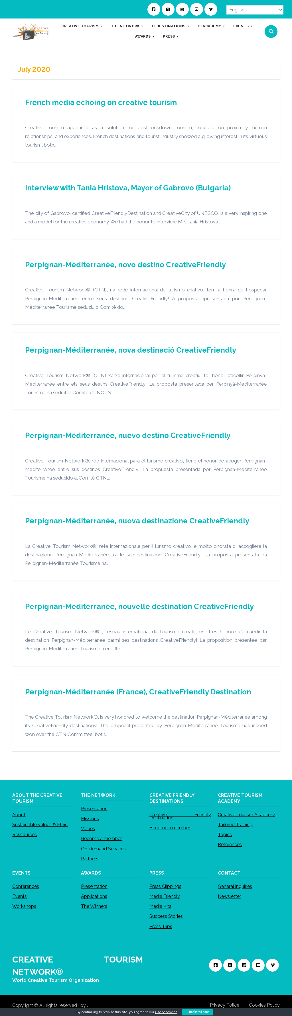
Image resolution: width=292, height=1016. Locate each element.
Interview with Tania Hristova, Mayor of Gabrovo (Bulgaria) (128, 188)
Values (88, 828)
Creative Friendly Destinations (180, 816)
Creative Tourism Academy (246, 814)
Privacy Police (224, 1005)
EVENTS (241, 26)
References (230, 844)
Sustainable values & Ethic (40, 824)
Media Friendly (164, 896)
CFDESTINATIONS (169, 26)
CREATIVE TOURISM (80, 26)
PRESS (169, 36)
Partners (89, 858)
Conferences (25, 886)
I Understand (197, 1012)
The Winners (94, 906)
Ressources (24, 834)
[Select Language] (254, 10)
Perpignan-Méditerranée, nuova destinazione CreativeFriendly (137, 521)
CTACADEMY (210, 26)
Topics (225, 834)
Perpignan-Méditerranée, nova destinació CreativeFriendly (130, 350)
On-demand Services (103, 848)
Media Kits (160, 906)
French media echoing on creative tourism (101, 102)
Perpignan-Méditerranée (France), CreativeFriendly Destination (138, 692)
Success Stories (166, 916)
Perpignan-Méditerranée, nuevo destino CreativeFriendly (127, 435)
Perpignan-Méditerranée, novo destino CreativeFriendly (125, 264)
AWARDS (143, 36)
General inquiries (235, 886)
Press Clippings (165, 886)
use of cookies (166, 1012)
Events (19, 896)
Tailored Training (235, 824)
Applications (94, 896)
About (18, 814)
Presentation (94, 808)
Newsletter (229, 896)
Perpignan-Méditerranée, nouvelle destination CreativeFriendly (139, 606)
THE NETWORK (126, 26)
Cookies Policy (264, 1005)
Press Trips (160, 926)
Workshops (24, 906)
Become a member (101, 838)
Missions (90, 818)
